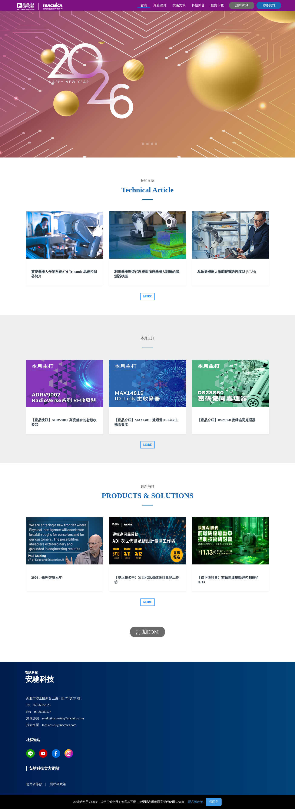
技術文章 (179, 5)
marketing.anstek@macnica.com (63, 718)
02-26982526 (41, 705)
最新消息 (159, 5)
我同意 (213, 801)
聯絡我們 (269, 5)
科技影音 (198, 5)
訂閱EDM (241, 5)
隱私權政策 (195, 801)
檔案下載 (217, 5)
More (147, 296)
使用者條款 (34, 784)
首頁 (144, 5)
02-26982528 (42, 711)
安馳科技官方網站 (44, 768)
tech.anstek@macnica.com (59, 725)
